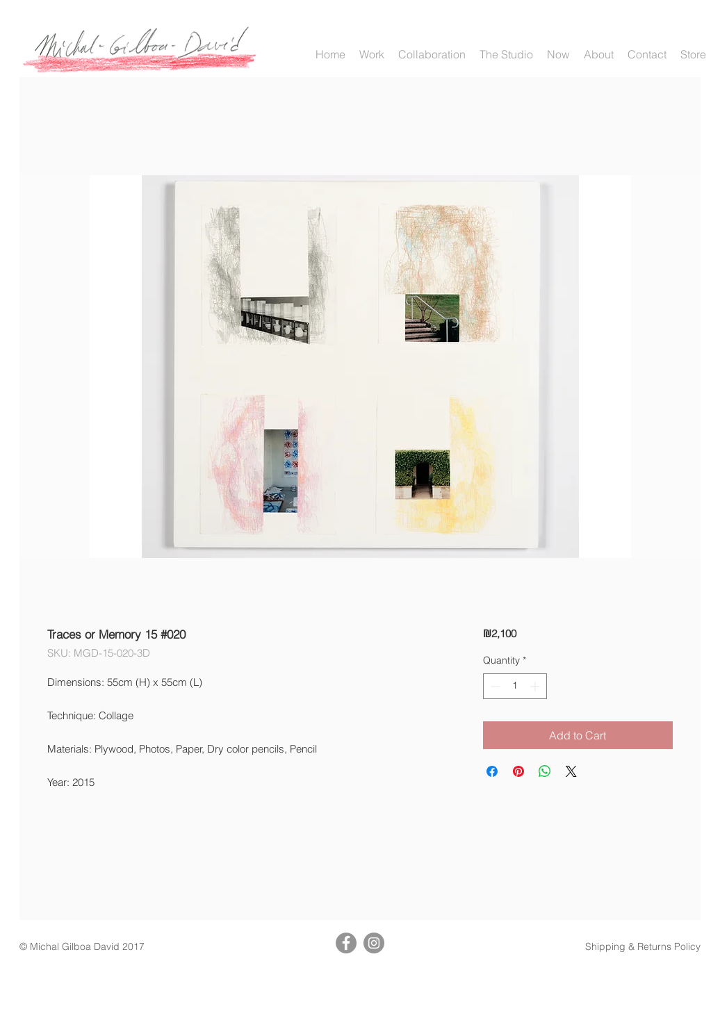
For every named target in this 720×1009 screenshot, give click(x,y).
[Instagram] (373, 943)
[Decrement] (493, 686)
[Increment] (536, 686)
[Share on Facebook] (492, 771)
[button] (371, 55)
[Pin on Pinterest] (518, 771)
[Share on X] (571, 771)
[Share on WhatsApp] (545, 771)
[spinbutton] (514, 686)
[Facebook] (346, 943)
